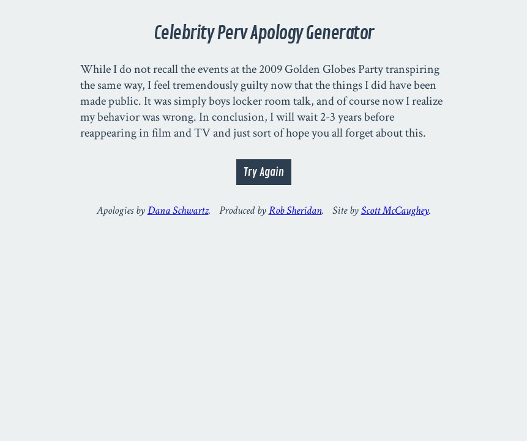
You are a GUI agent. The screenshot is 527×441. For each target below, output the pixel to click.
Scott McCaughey (395, 210)
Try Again (264, 172)
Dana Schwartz (178, 210)
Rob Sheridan (295, 210)
